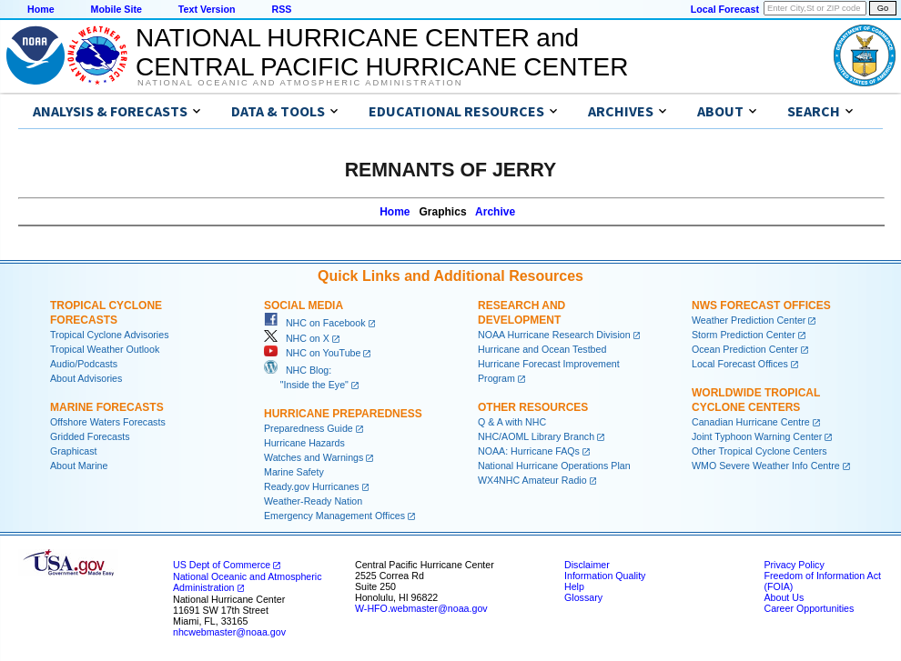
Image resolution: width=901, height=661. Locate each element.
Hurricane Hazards (304, 442)
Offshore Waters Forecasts (108, 421)
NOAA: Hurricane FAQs (529, 451)
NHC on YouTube (312, 352)
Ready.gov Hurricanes (311, 486)
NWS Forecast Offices (761, 305)
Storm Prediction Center (743, 334)
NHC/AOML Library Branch (536, 436)
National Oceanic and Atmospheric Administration (299, 82)
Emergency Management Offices (334, 515)
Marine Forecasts (107, 407)
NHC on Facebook (315, 322)
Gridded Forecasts (90, 436)
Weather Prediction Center (748, 320)
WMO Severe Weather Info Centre (766, 465)
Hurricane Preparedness (343, 413)
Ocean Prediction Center (745, 349)
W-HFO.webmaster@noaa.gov (421, 608)
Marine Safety (294, 471)
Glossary (583, 597)
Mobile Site (116, 9)
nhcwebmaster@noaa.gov (229, 631)
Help (574, 586)
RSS (281, 9)
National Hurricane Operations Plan (554, 465)
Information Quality (604, 575)
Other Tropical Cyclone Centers (759, 451)
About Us (784, 597)
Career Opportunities (809, 608)
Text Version (207, 9)
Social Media (303, 305)
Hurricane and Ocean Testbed (542, 349)
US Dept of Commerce (221, 564)
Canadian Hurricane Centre (751, 421)
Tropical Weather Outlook (104, 349)
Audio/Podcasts (83, 363)
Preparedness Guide (308, 428)
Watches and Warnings (313, 457)
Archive (495, 211)
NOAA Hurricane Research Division (554, 334)
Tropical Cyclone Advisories (109, 334)
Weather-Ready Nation (313, 501)
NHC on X (296, 338)
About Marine (78, 465)
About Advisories (86, 378)
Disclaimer (587, 564)
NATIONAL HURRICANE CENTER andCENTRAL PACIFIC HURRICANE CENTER (382, 52)
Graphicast (73, 451)
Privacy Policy (794, 564)
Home (41, 9)
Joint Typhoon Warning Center (757, 436)
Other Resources (533, 407)
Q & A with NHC (512, 421)
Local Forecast (725, 9)
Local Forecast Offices (740, 363)
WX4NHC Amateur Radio (532, 480)
